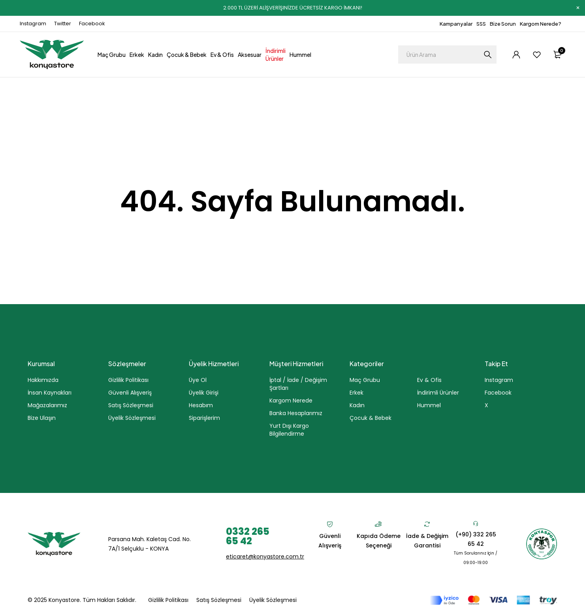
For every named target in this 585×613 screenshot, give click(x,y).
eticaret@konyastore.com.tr (265, 556)
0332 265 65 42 (247, 536)
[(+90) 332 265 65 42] (475, 523)
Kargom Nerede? (540, 24)
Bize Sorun (503, 24)
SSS (481, 24)
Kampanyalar (456, 24)
